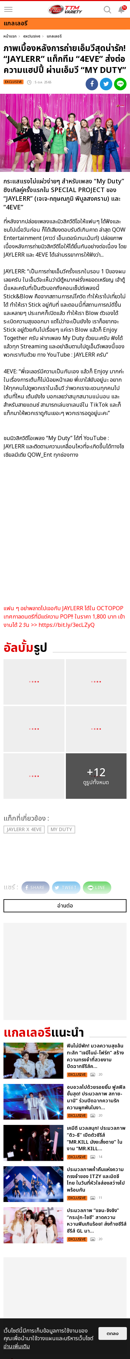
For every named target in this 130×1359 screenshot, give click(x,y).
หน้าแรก (10, 36)
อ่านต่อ (65, 906)
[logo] (65, 9)
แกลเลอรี (54, 36)
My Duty (61, 829)
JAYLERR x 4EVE (24, 829)
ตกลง (113, 1333)
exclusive (31, 36)
